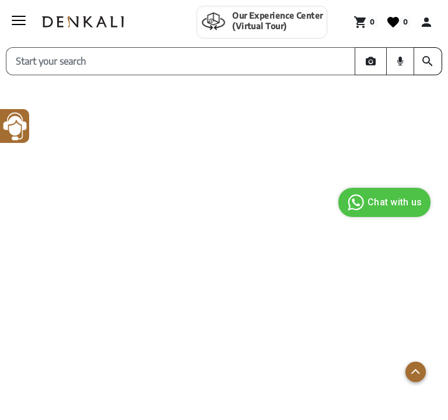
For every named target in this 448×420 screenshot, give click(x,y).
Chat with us (383, 202)
